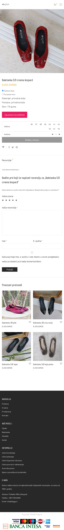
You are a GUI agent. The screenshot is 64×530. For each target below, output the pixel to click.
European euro (9, 94)
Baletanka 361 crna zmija (43, 322)
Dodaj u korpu (32, 139)
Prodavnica (6, 412)
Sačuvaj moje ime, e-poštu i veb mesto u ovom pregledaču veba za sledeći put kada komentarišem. (30, 259)
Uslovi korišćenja (8, 453)
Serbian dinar (9, 91)
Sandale (5, 436)
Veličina (7, 126)
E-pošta (38, 240)
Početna (5, 404)
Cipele (4, 428)
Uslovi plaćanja (8, 457)
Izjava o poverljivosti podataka (14, 472)
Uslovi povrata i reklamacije (13, 464)
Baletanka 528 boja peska (43, 364)
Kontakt (5, 415)
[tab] (32, 160)
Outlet (4, 440)
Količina (7, 134)
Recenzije (7, 160)
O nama (5, 408)
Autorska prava (8, 468)
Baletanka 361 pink (9, 322)
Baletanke (6, 432)
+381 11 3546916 (15, 498)
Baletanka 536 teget (10, 364)
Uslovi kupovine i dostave (12, 460)
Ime (4, 240)
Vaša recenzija (10, 207)
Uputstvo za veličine (15, 114)
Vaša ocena (7, 196)
